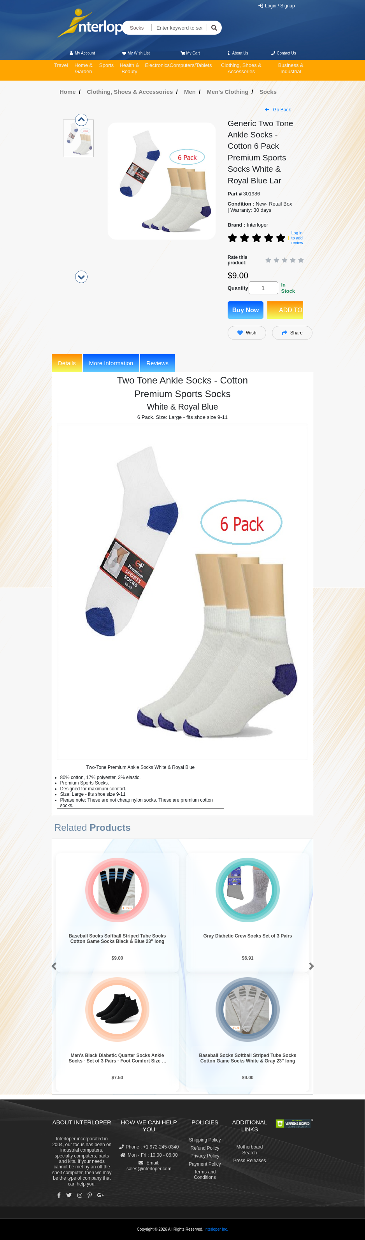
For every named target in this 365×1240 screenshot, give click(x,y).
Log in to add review (297, 237)
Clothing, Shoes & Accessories (241, 68)
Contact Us (283, 53)
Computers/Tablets (191, 65)
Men (190, 91)
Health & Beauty (129, 68)
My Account (82, 53)
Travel (61, 65)
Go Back (278, 110)
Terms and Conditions (205, 1174)
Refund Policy (204, 1148)
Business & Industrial (291, 68)
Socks (137, 28)
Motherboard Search (249, 1149)
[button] (52, 966)
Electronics (157, 65)
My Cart (190, 53)
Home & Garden (83, 68)
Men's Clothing (227, 91)
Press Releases (249, 1160)
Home (68, 91)
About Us (237, 53)
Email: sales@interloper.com (149, 1165)
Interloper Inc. (216, 1229)
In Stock (288, 288)
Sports (106, 65)
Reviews (157, 363)
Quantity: (237, 288)
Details (67, 363)
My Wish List (135, 53)
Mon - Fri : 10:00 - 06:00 (149, 1155)
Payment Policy (205, 1164)
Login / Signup (276, 6)
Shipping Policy (205, 1140)
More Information (111, 363)
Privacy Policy (204, 1156)
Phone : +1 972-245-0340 (149, 1147)
